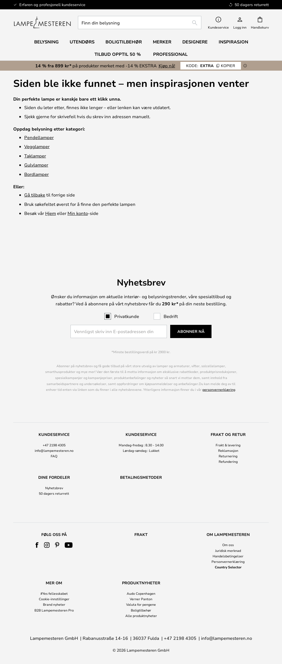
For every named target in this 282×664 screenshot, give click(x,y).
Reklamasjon (228, 426)
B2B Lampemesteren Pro (54, 610)
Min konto (77, 213)
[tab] (54, 424)
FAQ (54, 432)
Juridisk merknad (228, 550)
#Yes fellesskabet (54, 593)
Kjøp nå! (167, 65)
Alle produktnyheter (141, 615)
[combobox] (139, 22)
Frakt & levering (228, 421)
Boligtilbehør (141, 610)
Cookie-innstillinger (54, 599)
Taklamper (35, 156)
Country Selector (228, 567)
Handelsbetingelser (228, 556)
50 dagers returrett (54, 469)
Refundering (228, 438)
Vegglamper (37, 146)
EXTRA (210, 65)
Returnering (228, 432)
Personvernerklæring (228, 561)
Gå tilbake (34, 195)
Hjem (50, 213)
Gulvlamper (36, 165)
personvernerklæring (218, 366)
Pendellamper (39, 137)
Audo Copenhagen (141, 593)
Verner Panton (141, 599)
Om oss (228, 545)
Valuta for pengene (141, 604)
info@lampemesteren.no (54, 426)
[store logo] (42, 22)
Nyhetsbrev (54, 464)
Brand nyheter (54, 604)
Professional (170, 54)
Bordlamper (36, 174)
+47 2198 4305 (54, 421)
